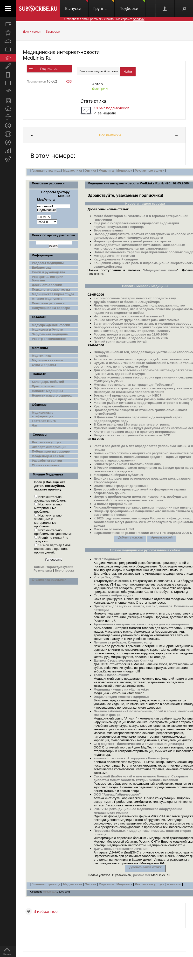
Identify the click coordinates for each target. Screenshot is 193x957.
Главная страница (46, 170)
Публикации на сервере (51, 451)
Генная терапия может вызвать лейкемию (127, 464)
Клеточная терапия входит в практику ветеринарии (135, 431)
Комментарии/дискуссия (53, 567)
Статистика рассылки (49, 579)
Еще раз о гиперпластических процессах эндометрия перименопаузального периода (136, 225)
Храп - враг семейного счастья (118, 406)
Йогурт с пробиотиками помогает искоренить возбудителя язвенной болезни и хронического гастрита (140, 498)
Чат (34, 425)
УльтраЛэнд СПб (107, 577)
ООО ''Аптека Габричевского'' (117, 794)
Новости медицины (47, 391)
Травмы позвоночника (112, 675)
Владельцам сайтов (48, 456)
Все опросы (64, 570)
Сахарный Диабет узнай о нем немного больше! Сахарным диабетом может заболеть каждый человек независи (141, 778)
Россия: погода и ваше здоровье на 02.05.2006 (131, 334)
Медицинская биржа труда (53, 294)
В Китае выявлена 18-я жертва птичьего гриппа (132, 424)
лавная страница (47, 884)
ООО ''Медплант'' (107, 559)
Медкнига (106, 170)
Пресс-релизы (43, 386)
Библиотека (41, 267)
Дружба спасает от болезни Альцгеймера (127, 302)
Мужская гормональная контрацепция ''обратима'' (134, 384)
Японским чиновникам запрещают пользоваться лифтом (139, 305)
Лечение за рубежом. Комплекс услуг (123, 642)
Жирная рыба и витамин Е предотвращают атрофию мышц (141, 403)
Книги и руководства (48, 272)
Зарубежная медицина (50, 334)
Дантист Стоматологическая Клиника (123, 660)
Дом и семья (32, 31)
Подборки (132, 5)
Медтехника (72, 170)
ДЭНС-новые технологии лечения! (121, 849)
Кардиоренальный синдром (116, 259)
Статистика (93, 101)
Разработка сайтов (47, 460)
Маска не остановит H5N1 (114, 529)
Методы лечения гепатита (114, 256)
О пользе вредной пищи (113, 504)
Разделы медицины (48, 263)
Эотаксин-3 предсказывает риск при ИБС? (127, 395)
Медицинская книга (47, 360)
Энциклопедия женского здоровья (121, 697)
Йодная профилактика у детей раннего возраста (132, 241)
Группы (103, 5)
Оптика (90, 170)
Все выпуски (110, 135)
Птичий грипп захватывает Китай (120, 341)
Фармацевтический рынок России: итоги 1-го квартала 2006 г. (143, 533)
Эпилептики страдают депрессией (121, 486)
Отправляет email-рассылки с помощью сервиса (104, 19)
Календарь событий (48, 382)
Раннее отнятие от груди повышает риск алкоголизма (136, 320)
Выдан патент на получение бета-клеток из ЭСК (132, 435)
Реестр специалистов (49, 339)
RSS (69, 81)
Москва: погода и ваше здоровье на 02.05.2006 (131, 338)
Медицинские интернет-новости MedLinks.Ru (61, 55)
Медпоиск (124, 170)
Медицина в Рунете (47, 329)
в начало (173, 884)
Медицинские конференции (43, 414)
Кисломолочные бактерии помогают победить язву (135, 298)
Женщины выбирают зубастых (118, 475)
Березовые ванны (108, 230)
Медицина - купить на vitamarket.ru (121, 689)
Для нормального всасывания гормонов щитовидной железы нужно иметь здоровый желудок (143, 372)
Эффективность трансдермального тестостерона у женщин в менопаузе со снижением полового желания (143, 390)
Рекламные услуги (149, 170)
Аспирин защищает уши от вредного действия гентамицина (141, 359)
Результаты (43, 570)
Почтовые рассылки (48, 303)
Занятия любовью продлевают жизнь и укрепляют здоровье (142, 323)
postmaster (141, 875)
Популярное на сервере (51, 308)
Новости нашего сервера (52, 395)
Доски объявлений (47, 285)
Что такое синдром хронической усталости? (129, 316)
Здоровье (53, 31)
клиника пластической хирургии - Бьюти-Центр (131, 758)
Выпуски (76, 5)
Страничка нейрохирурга (113, 595)
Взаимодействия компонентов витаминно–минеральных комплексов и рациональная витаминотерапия (139, 246)
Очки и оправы (44, 365)
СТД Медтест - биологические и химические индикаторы (139, 744)
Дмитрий (100, 88)
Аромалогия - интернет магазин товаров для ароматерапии (141, 624)
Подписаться (49, 69)
